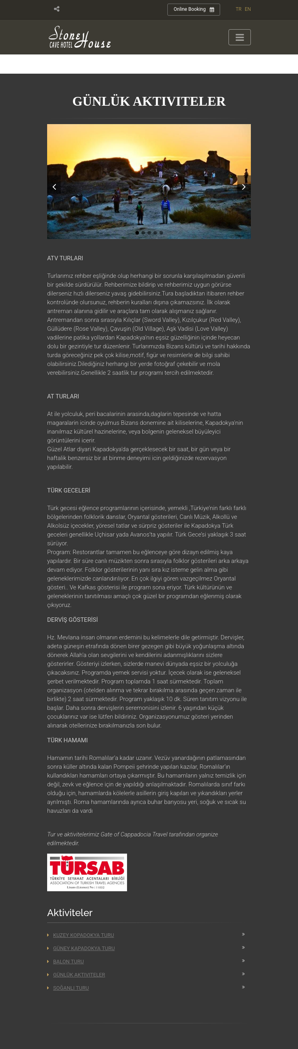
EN (248, 9)
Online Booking (194, 9)
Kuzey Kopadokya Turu (80, 935)
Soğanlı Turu (68, 988)
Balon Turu (65, 962)
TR (239, 9)
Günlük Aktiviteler (76, 975)
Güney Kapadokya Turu (81, 948)
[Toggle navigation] (239, 37)
